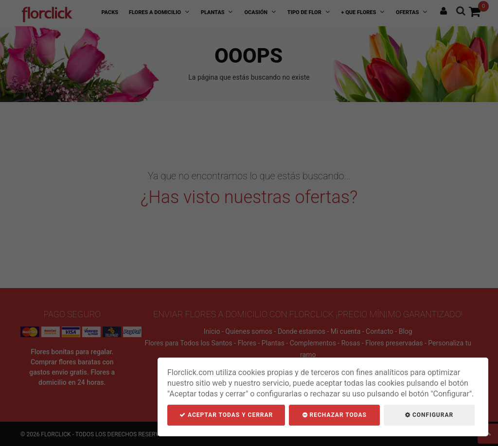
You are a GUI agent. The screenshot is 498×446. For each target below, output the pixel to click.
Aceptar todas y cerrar (226, 415)
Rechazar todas (334, 415)
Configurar (429, 415)
